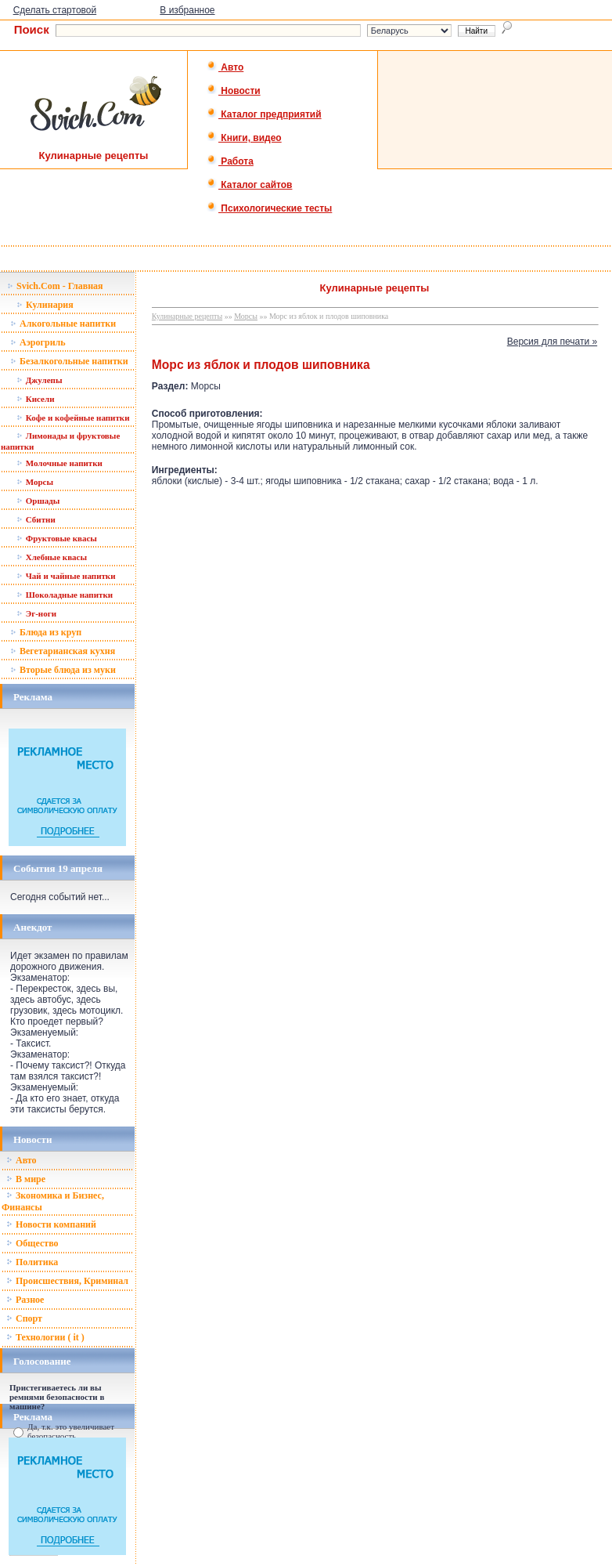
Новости (234, 90)
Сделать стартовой (55, 10)
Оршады (37, 500)
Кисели (35, 398)
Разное (25, 1299)
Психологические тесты (269, 208)
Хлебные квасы (51, 557)
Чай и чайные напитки (66, 575)
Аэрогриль (38, 342)
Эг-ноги (36, 613)
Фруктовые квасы (56, 538)
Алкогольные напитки (63, 323)
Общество (32, 1243)
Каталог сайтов (249, 184)
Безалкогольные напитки (69, 361)
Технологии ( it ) (45, 1337)
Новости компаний (51, 1224)
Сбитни (36, 519)
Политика (32, 1262)
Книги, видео (244, 137)
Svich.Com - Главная (55, 285)
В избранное (187, 10)
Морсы (34, 481)
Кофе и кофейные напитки (73, 417)
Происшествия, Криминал (67, 1280)
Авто (225, 67)
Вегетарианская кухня (62, 651)
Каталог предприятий (264, 114)
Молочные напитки (59, 463)
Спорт (24, 1318)
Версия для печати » (552, 341)
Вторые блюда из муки (63, 669)
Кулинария (45, 304)
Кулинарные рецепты (187, 316)
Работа (230, 161)
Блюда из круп (45, 632)
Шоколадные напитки (64, 594)
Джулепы (39, 380)
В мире (25, 1179)
